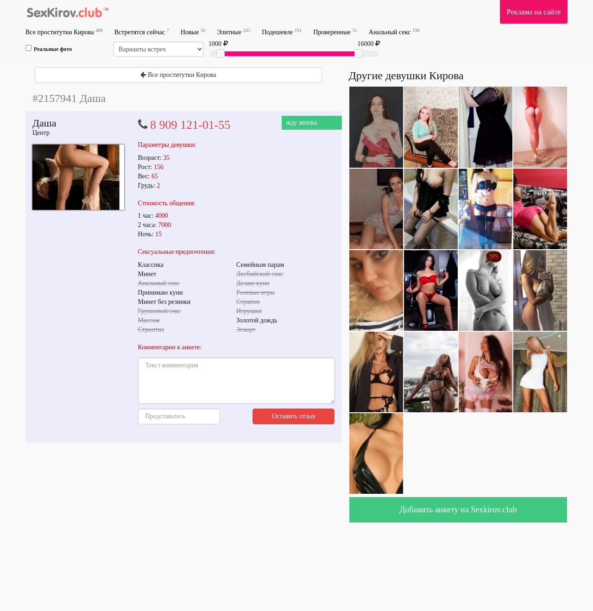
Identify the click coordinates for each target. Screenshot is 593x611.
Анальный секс (394, 32)
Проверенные (335, 32)
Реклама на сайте (534, 12)
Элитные (233, 32)
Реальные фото (48, 48)
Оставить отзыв (293, 416)
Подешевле (282, 32)
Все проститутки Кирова (64, 32)
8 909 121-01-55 (190, 125)
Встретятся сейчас (141, 32)
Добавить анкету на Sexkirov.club (458, 509)
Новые (193, 32)
